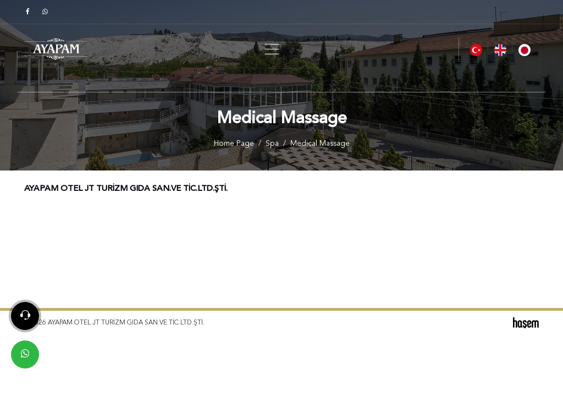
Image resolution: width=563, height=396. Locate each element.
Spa (272, 143)
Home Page (234, 143)
